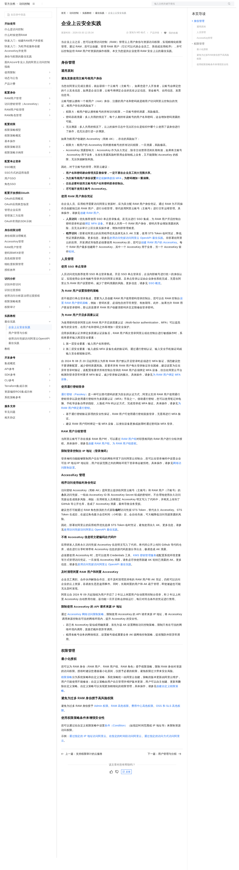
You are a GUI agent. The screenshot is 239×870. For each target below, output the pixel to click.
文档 (188, 6)
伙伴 (102, 6)
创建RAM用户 (89, 225)
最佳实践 (99, 25)
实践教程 (86, 25)
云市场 (92, 6)
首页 (63, 25)
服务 (111, 6)
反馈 (126, 784)
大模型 (39, 6)
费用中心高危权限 (142, 717)
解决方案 (61, 6)
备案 (196, 6)
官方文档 (10, 15)
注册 (214, 6)
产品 (49, 6)
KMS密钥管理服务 (144, 567)
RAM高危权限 (120, 717)
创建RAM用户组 (99, 455)
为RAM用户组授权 (124, 455)
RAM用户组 (128, 450)
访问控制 (24, 15)
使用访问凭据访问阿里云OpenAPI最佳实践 (136, 249)
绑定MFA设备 (94, 235)
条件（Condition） (116, 737)
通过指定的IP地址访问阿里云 (87, 748)
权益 (72, 6)
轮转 (71, 263)
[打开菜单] (6, 6)
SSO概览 (155, 295)
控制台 (205, 6)
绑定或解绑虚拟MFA (108, 190)
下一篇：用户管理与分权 (164, 765)
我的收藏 (173, 45)
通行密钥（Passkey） (74, 406)
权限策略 (66, 689)
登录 (228, 6)
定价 (81, 6)
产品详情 (154, 44)
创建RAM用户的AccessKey (159, 254)
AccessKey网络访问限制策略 (85, 626)
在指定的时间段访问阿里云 (125, 748)
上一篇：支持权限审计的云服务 (81, 765)
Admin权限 (101, 717)
